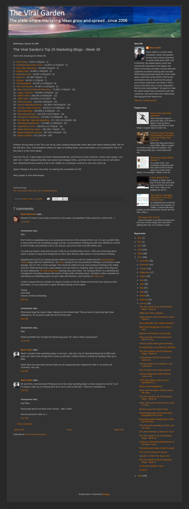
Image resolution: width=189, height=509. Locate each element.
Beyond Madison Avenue (30, 132)
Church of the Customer (29, 108)
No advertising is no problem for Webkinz (157, 347)
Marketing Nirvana (26, 114)
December (145, 261)
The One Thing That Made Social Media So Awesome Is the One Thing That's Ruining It (162, 136)
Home (69, 430)
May (142, 288)
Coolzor (20, 80)
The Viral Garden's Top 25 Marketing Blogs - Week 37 (155, 461)
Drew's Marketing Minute (30, 104)
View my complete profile (145, 100)
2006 (139, 476)
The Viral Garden (24, 86)
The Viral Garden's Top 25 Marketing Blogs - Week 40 (155, 352)
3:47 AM (24, 418)
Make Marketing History (29, 129)
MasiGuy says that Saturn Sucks (153, 409)
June (142, 284)
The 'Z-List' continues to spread (153, 452)
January (143, 303)
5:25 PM (24, 390)
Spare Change (25, 135)
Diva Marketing (25, 111)
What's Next (23, 95)
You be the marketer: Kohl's (151, 466)
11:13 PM (25, 222)
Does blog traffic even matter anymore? (156, 323)
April (142, 292)
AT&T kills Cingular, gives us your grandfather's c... (154, 381)
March (143, 295)
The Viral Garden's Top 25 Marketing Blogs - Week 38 (155, 437)
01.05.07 (143, 470)
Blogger (106, 494)
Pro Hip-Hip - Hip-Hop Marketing (33, 120)
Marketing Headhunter (28, 123)
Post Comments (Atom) (35, 434)
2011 (139, 242)
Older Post (119, 430)
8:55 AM (24, 299)
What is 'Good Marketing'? (150, 386)
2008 (139, 253)
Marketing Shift (23, 74)
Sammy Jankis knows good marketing (156, 343)
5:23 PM (24, 371)
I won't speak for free (159, 177)
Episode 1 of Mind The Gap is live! (154, 456)
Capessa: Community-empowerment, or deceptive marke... (156, 443)
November (145, 264)
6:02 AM (24, 319)
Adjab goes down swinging (151, 313)
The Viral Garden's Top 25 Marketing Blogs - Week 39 (155, 397)
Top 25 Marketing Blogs (47, 191)
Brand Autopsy (25, 101)
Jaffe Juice (23, 98)
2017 (139, 238)
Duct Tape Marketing (26, 68)
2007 (139, 257)
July (142, 280)
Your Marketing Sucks (49, 271)
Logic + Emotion (25, 92)
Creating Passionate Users (29, 65)
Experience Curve (26, 126)
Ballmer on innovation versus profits (155, 333)
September (145, 272)
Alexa (61, 262)
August (143, 276)
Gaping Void (22, 71)
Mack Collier (26, 350)
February (144, 299)
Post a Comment (24, 424)
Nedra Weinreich (28, 214)
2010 (139, 246)
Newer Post (19, 430)
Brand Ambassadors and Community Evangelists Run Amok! (155, 414)
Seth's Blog (21, 62)
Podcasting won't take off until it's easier (156, 448)
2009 (139, 250)
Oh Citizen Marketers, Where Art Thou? (156, 432)
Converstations (23, 83)
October (143, 268)
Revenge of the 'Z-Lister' (149, 217)
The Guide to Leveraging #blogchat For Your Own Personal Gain (161, 197)
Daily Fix (20, 77)
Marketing (32, 191)
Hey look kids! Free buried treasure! (155, 370)
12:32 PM (25, 341)
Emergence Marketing (28, 117)
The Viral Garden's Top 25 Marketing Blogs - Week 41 (155, 308)
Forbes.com (98, 276)
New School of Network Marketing (34, 89)
